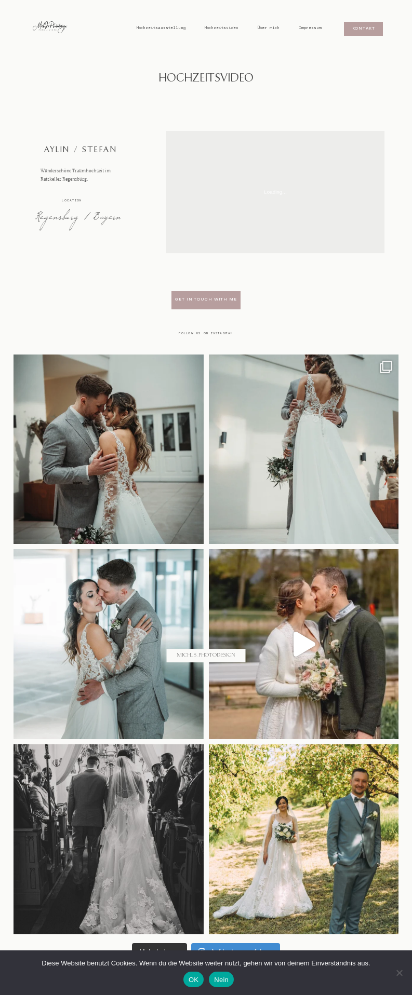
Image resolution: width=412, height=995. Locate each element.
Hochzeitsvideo (221, 28)
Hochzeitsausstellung (161, 28)
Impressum (310, 28)
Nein (221, 980)
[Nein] (399, 972)
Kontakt (363, 29)
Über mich (269, 28)
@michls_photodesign (206, 655)
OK (193, 980)
